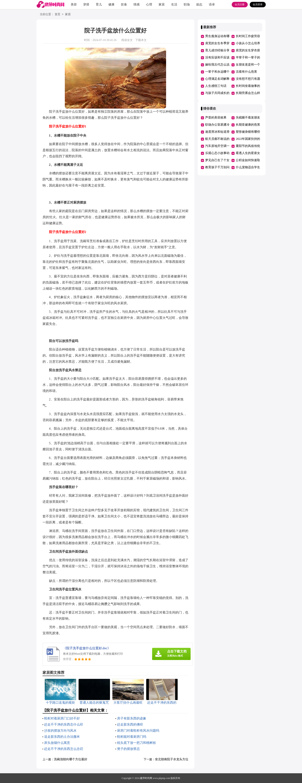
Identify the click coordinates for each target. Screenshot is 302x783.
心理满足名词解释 (217, 78)
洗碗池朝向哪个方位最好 (70, 759)
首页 (57, 14)
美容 (74, 4)
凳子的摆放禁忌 (128, 749)
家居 (162, 4)
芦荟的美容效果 (215, 117)
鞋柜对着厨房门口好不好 (62, 718)
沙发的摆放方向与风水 (60, 730)
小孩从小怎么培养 (248, 43)
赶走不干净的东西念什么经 (63, 724)
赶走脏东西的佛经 (130, 724)
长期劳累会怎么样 (248, 93)
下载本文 (141, 40)
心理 (149, 4)
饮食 (124, 4)
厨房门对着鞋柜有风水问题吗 (138, 730)
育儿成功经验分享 (217, 50)
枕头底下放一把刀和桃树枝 (136, 742)
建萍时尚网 (146, 778)
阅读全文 (127, 40)
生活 (174, 4)
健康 (111, 4)
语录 (212, 4)
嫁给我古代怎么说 (217, 64)
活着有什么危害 (246, 71)
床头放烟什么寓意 (57, 742)
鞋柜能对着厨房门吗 (131, 736)
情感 (136, 4)
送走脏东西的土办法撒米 (62, 736)
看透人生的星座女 (248, 153)
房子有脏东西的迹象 (131, 718)
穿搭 (86, 4)
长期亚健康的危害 (248, 124)
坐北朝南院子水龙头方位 (171, 759)
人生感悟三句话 (215, 85)
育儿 (99, 4)
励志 (199, 4)
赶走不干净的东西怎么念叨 (63, 749)
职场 (187, 4)
